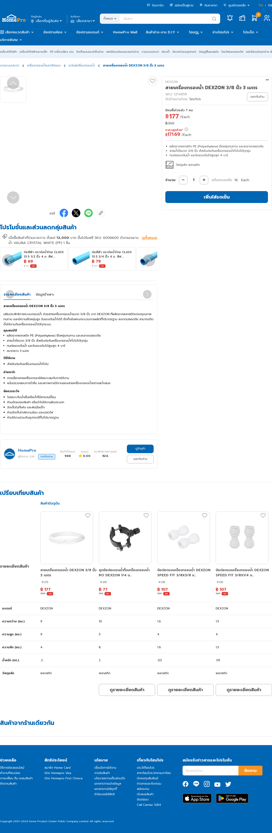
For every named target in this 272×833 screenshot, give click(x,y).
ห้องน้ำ (166, 52)
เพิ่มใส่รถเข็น (217, 196)
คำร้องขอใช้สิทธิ (104, 794)
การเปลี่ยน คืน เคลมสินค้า (16, 778)
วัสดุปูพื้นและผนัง (209, 52)
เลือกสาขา (83, 21)
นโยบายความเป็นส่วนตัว (109, 778)
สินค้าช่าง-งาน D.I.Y (160, 32)
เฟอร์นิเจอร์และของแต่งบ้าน (122, 52)
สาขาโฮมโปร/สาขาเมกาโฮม (154, 773)
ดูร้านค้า (140, 448)
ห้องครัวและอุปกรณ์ (184, 52)
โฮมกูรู (194, 32)
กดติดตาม (47, 456)
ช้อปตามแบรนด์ (87, 32)
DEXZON (171, 82)
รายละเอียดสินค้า (17, 294)
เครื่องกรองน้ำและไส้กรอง (44, 65)
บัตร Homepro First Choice (63, 778)
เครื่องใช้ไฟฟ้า (8, 52)
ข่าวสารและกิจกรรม (149, 783)
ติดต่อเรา (143, 799)
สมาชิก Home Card (57, 767)
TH (260, 5)
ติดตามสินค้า (8, 783)
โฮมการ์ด (155, 5)
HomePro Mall (125, 32)
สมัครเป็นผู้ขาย (181, 5)
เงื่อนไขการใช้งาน (105, 767)
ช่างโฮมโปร (220, 32)
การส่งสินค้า (102, 773)
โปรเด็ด (248, 32)
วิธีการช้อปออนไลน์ (12, 767)
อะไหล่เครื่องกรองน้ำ (82, 65)
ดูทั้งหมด (149, 238)
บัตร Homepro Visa (57, 773)
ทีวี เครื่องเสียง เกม (62, 52)
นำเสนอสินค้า (145, 794)
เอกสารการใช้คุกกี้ (105, 789)
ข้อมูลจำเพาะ (45, 294)
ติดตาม (250, 771)
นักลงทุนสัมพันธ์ (147, 778)
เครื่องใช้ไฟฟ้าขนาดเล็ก (33, 52)
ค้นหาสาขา (208, 5)
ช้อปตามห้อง (52, 32)
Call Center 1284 (149, 805)
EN (270, 5)
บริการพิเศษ (9, 39)
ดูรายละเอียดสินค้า (127, 689)
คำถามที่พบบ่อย (10, 773)
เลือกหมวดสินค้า (17, 32)
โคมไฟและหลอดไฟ (232, 52)
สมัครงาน (143, 789)
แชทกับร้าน (140, 459)
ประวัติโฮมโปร (145, 767)
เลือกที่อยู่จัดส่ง (47, 21)
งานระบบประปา (150, 52)
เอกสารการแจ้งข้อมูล (107, 783)
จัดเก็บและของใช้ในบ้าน (89, 52)
